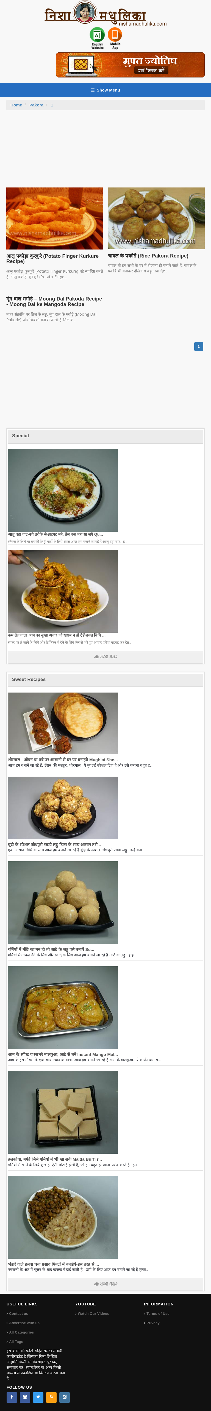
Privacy (153, 1323)
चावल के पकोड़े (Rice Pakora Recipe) (148, 256)
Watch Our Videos (93, 1313)
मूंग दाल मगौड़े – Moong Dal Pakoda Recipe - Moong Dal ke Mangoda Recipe (54, 301)
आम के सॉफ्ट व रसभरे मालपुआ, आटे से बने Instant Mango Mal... (63, 1054)
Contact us (18, 1313)
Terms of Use (158, 1313)
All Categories (21, 1332)
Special (20, 435)
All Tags (16, 1342)
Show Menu (105, 90)
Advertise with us (24, 1323)
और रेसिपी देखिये (105, 657)
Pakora (36, 105)
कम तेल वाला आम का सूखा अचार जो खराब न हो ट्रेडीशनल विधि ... (57, 635)
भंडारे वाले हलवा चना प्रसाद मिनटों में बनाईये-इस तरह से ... (53, 1264)
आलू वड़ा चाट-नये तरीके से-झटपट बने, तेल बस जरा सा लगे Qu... (55, 534)
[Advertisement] (105, 151)
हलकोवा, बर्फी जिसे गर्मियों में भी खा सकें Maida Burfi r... (55, 1159)
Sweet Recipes (29, 679)
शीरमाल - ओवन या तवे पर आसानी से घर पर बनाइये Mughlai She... (63, 759)
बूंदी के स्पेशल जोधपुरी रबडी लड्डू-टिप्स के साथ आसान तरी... (54, 844)
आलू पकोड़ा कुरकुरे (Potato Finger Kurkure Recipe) (52, 258)
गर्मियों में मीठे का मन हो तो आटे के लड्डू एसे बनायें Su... (51, 949)
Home (16, 105)
